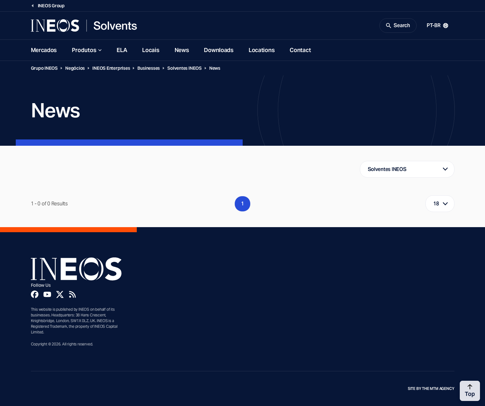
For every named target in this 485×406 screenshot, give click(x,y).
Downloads (218, 50)
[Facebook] (34, 294)
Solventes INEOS (184, 68)
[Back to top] (470, 391)
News (182, 50)
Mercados (44, 50)
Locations (261, 50)
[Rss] (72, 294)
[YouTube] (47, 294)
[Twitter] (60, 294)
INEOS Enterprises (111, 68)
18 (436, 203)
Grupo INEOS (44, 68)
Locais (150, 50)
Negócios (75, 68)
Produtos (84, 50)
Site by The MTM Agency (431, 388)
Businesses (148, 68)
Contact (300, 50)
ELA (122, 50)
